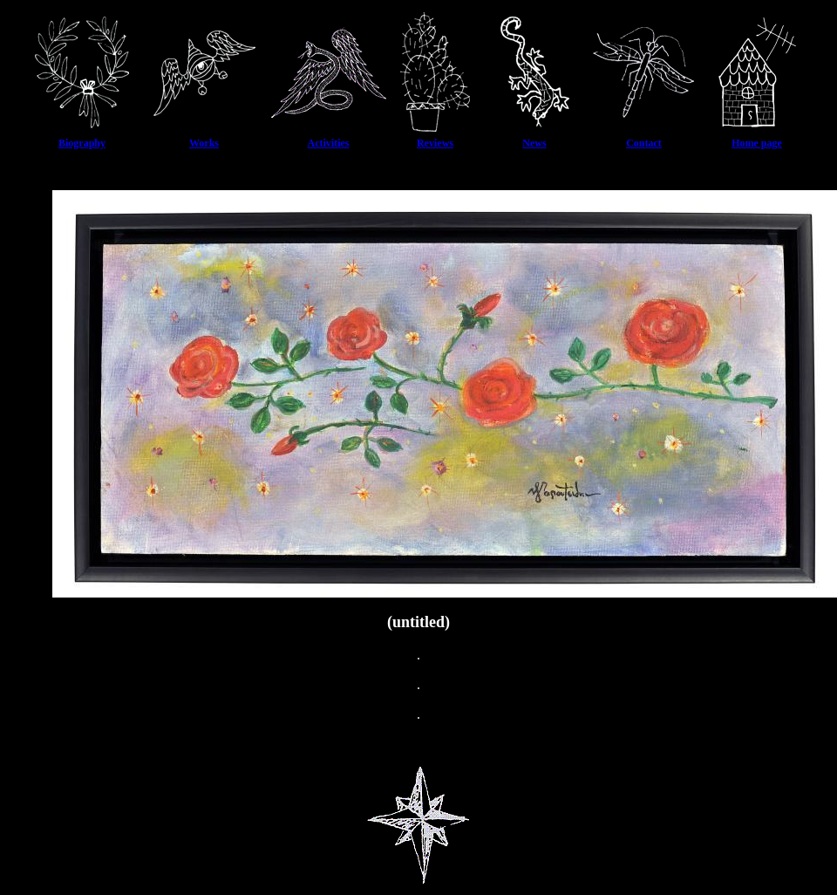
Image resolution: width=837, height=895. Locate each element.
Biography (81, 143)
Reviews (435, 143)
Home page (757, 143)
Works (204, 143)
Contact (644, 143)
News (534, 143)
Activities (329, 143)
